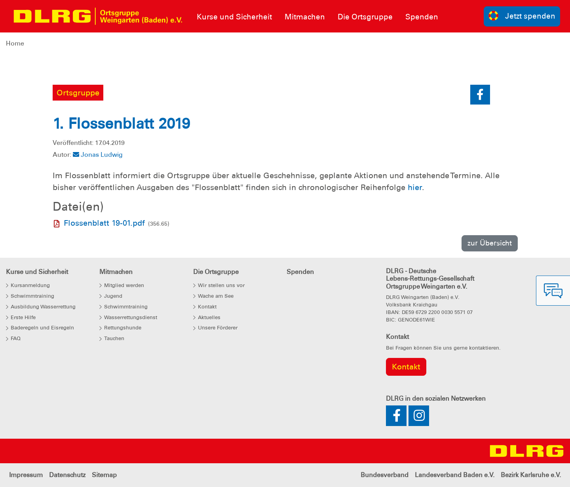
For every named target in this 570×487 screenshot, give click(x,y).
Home (15, 43)
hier (415, 187)
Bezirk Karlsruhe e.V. (531, 475)
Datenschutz (67, 475)
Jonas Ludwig (98, 154)
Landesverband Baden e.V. (454, 475)
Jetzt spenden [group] (522, 16)
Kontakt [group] (406, 366)
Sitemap (104, 475)
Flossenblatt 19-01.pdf (104, 223)
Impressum (26, 475)
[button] (480, 95)
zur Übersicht (489, 243)
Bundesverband (384, 475)
